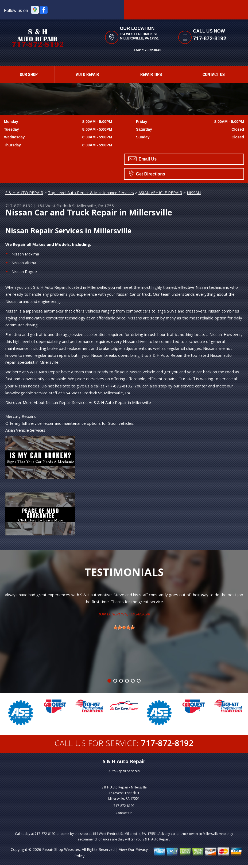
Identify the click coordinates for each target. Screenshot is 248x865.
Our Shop (29, 75)
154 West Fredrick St (56, 205)
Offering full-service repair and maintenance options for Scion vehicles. (69, 423)
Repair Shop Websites (61, 849)
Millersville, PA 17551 (96, 205)
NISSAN (194, 192)
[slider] (124, 627)
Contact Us (214, 75)
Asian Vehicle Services (25, 430)
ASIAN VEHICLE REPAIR (160, 192)
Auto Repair (87, 75)
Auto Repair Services (124, 771)
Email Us (142, 158)
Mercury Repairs (20, 416)
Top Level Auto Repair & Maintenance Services (91, 192)
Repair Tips (151, 75)
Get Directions (147, 173)
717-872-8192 (209, 38)
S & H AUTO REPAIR (24, 192)
